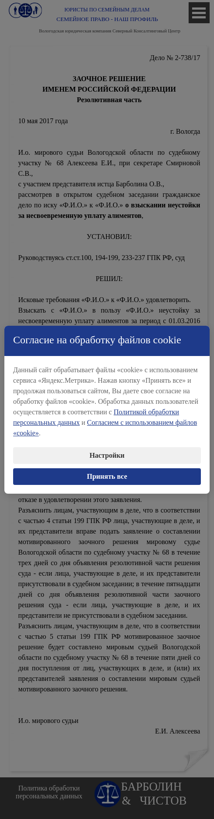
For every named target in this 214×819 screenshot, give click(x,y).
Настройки (106, 455)
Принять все (107, 476)
